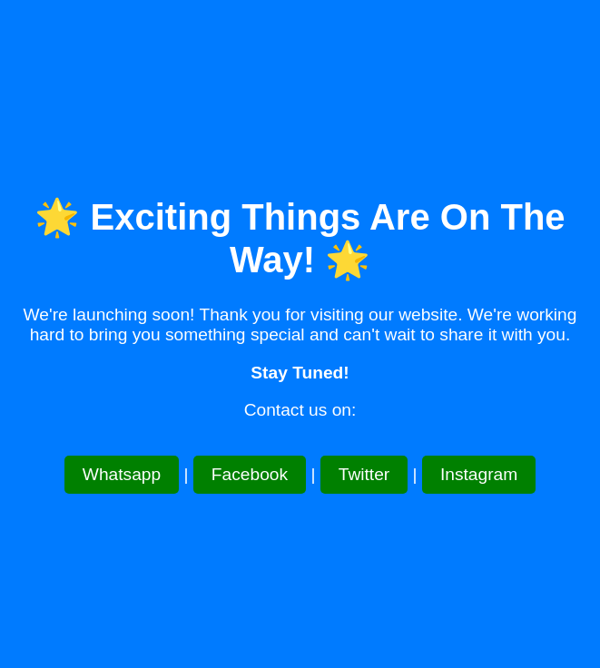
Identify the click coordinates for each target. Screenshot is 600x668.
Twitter (364, 474)
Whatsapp (122, 474)
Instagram (478, 474)
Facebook (249, 474)
